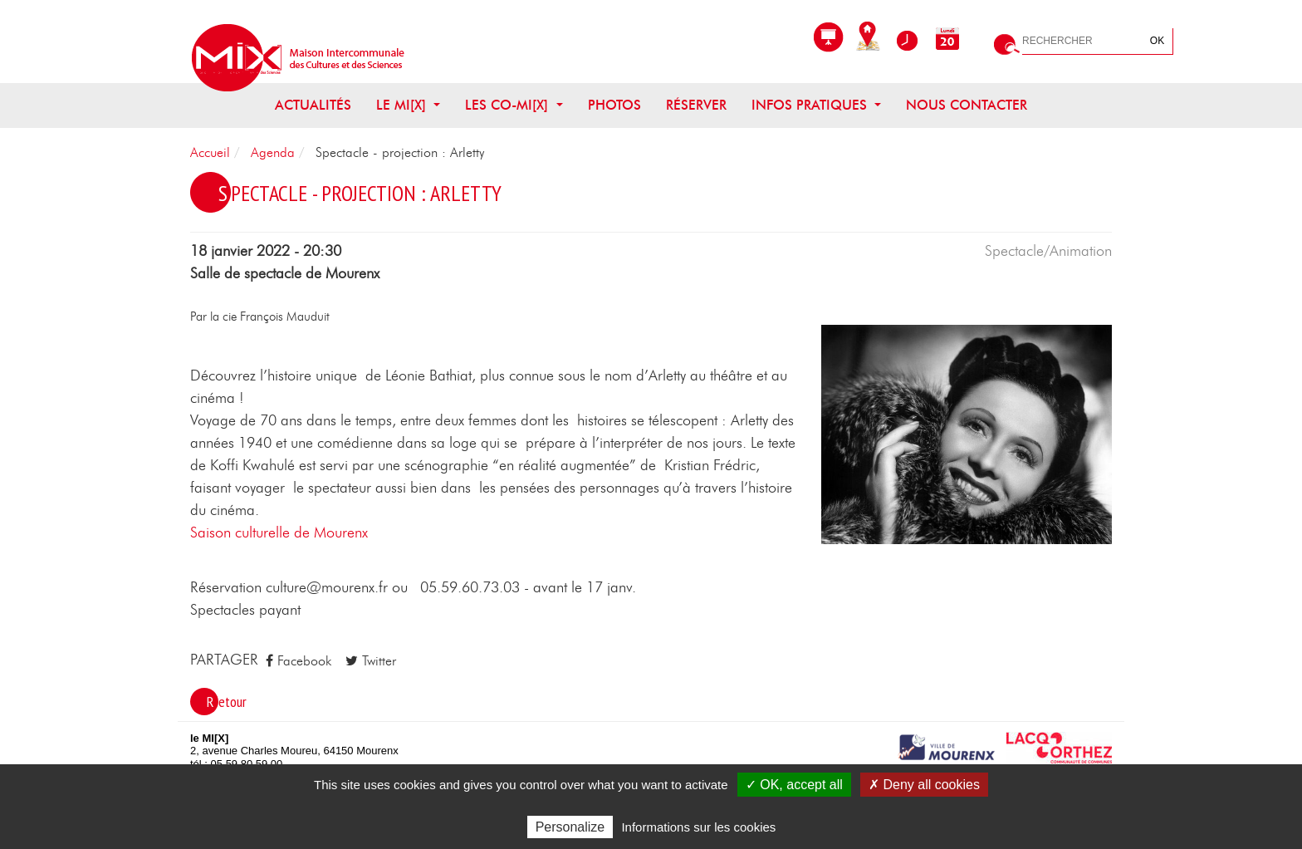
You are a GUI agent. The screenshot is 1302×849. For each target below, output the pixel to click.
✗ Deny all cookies (924, 785)
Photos (614, 105)
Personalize (570, 827)
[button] (966, 433)
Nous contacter (966, 105)
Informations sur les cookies (698, 827)
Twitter (370, 661)
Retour (227, 701)
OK (1157, 41)
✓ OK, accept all (794, 785)
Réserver (696, 105)
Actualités (313, 105)
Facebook (298, 661)
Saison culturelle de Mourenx (279, 533)
